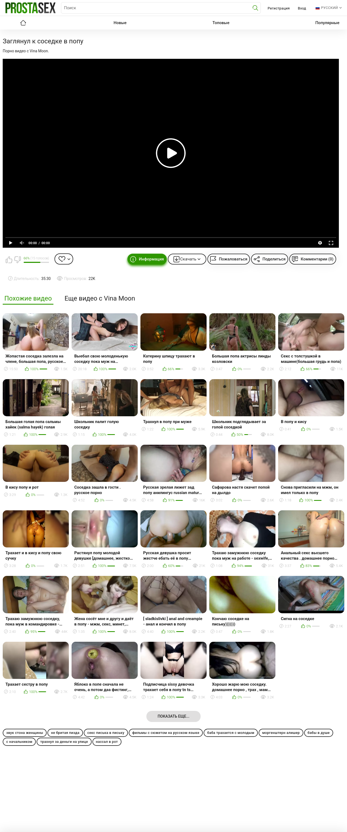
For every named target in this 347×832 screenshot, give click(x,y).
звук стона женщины (24, 733)
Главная (23, 22)
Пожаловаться (233, 259)
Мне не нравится (17, 259)
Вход (302, 8)
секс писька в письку (105, 733)
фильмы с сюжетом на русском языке (166, 733)
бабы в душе (319, 733)
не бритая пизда (65, 733)
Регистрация (279, 8)
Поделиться (273, 259)
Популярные (327, 22)
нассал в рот (107, 742)
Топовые (221, 22)
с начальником (19, 742)
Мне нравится (8, 259)
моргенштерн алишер (281, 733)
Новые (120, 22)
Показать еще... (173, 716)
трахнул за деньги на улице (64, 742)
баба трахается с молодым (230, 733)
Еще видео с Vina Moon (100, 298)
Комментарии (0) (317, 259)
